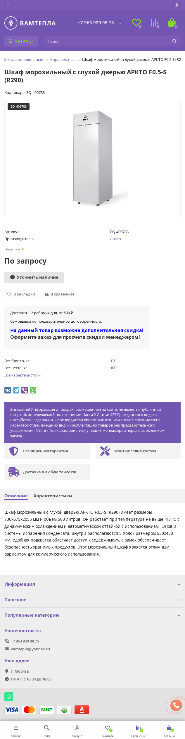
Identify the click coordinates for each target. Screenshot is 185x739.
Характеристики (53, 496)
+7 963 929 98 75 (96, 23)
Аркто (115, 238)
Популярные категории (92, 615)
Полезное (92, 600)
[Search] (112, 41)
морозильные (62, 59)
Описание (16, 496)
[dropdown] (8, 5)
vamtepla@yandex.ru (30, 649)
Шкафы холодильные (23, 59)
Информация (92, 584)
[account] (177, 5)
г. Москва (20, 671)
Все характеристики (22, 375)
